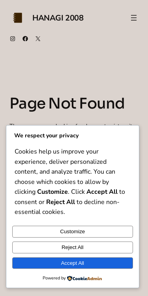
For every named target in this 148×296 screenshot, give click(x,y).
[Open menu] (134, 17)
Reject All (73, 247)
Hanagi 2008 (58, 18)
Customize (72, 231)
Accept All (72, 263)
